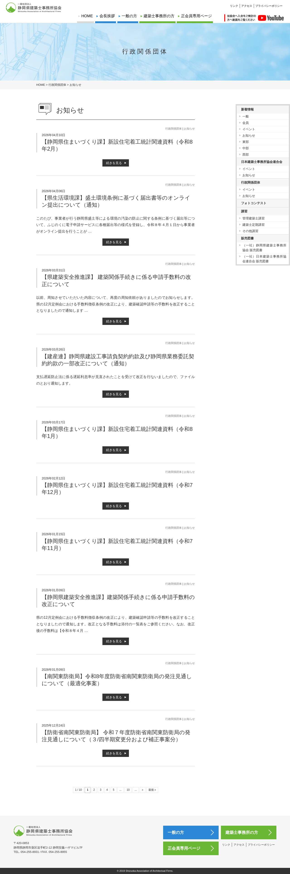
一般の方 (129, 16)
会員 (245, 123)
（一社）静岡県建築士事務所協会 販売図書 (264, 247)
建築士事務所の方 (159, 16)
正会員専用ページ (196, 16)
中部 (245, 148)
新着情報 (247, 109)
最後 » (152, 789)
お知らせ (189, 128)
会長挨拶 (107, 16)
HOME (87, 16)
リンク (234, 3)
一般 (245, 116)
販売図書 (247, 238)
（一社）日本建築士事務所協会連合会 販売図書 (264, 259)
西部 (245, 154)
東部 (245, 142)
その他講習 (250, 231)
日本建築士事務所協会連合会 (261, 162)
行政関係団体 (173, 128)
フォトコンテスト (253, 203)
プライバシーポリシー (269, 3)
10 (128, 789)
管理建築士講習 (253, 218)
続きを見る (114, 163)
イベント (248, 129)
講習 (244, 211)
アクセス (246, 3)
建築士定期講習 (253, 224)
